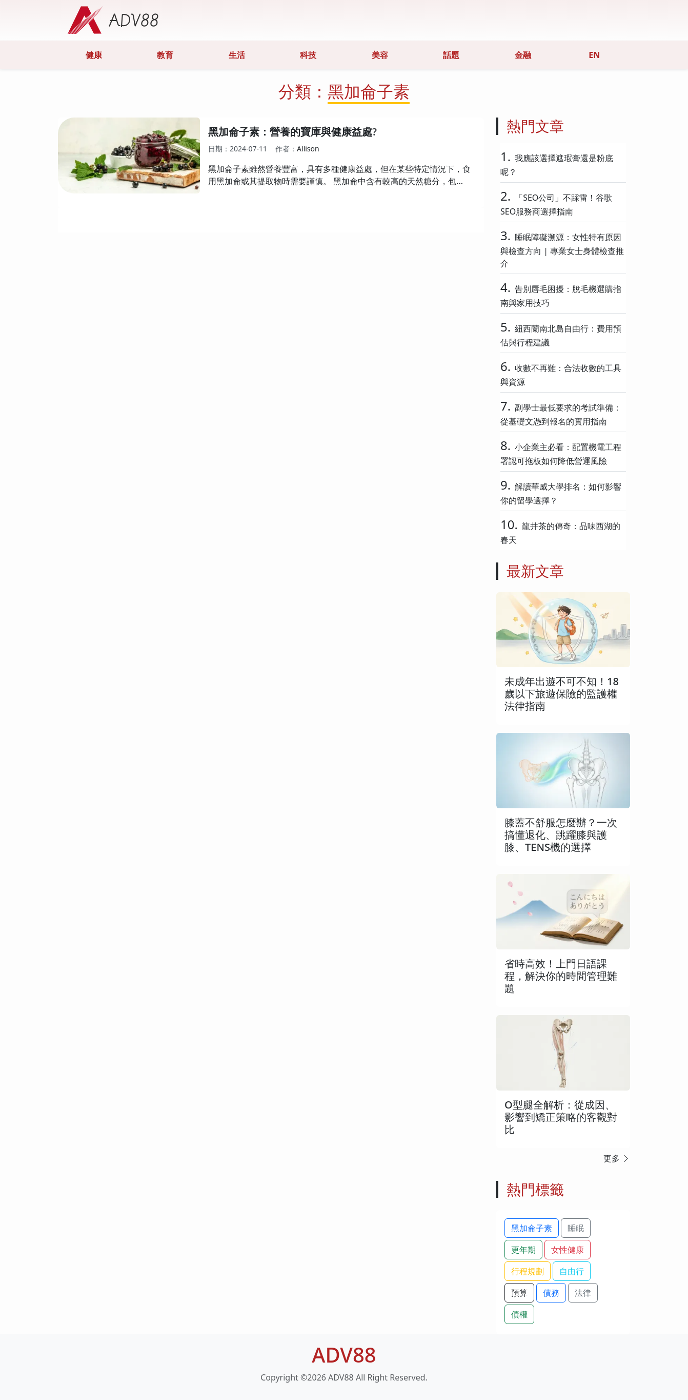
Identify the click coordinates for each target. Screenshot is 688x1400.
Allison (308, 148)
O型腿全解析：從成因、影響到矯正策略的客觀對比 (560, 1117)
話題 (451, 55)
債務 (551, 1292)
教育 (165, 55)
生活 (237, 55)
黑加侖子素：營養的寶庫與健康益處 (290, 132)
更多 (616, 1158)
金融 (523, 55)
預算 (519, 1292)
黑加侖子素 (531, 1228)
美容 (380, 55)
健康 (94, 55)
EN (594, 55)
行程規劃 (527, 1271)
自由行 (571, 1271)
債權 (519, 1314)
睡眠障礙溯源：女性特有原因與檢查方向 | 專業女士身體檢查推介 (562, 250)
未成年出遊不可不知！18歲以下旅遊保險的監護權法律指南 (561, 693)
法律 (583, 1292)
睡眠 (576, 1228)
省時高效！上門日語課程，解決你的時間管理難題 (560, 976)
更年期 (523, 1249)
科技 (308, 55)
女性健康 (567, 1249)
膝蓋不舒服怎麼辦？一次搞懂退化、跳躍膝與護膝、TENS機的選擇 (560, 834)
